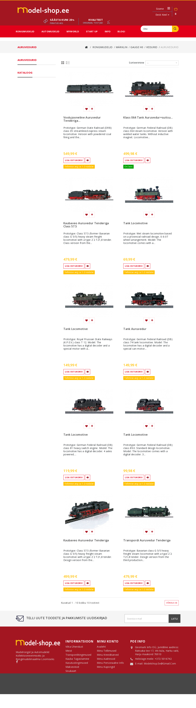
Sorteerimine (136, 62)
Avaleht (101, 648)
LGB (24, 147)
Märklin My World (34, 138)
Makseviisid (147, 695)
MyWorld (73, 31)
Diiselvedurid (37, 97)
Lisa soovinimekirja (86, 109)
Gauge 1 (29, 129)
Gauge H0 (30, 79)
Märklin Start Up (34, 143)
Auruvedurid (37, 93)
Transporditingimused (63, 695)
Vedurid (32, 84)
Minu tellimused (106, 652)
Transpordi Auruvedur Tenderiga (147, 540)
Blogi (121, 31)
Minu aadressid (106, 660)
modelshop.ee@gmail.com (160, 664)
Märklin (26, 74)
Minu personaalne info (110, 664)
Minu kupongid (106, 668)
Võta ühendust (38, 695)
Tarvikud (32, 120)
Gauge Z (30, 125)
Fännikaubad (29, 152)
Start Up (92, 31)
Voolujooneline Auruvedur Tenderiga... (82, 119)
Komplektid (34, 111)
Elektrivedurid (38, 88)
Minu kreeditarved (108, 656)
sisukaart (162, 695)
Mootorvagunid (38, 102)
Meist (134, 695)
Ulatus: (22, 209)
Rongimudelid (25, 31)
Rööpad (32, 115)
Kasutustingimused (117, 695)
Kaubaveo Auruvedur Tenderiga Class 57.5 (86, 225)
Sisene (160, 8)
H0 (26, 224)
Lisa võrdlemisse (92, 109)
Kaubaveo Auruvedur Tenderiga (86, 540)
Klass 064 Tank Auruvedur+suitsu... (148, 117)
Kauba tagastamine (91, 695)
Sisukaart (71, 672)
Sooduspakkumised (31, 170)
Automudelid (51, 31)
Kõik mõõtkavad (34, 134)
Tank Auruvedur (134, 329)
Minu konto (108, 641)
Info (108, 31)
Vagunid (32, 106)
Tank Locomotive (135, 223)
